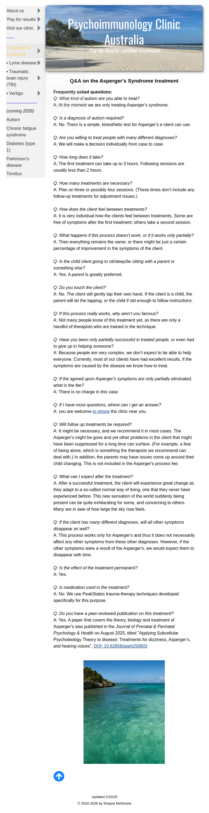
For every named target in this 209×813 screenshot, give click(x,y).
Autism (13, 109)
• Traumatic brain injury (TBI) (17, 71)
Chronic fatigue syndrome (21, 119)
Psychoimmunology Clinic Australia (124, 32)
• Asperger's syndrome (17, 47)
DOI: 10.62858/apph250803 (120, 646)
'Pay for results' (21, 17)
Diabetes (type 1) (20, 133)
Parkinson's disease (17, 146)
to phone (101, 411)
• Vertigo (14, 84)
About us (14, 10)
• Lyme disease (21, 58)
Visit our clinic (19, 25)
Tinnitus (13, 156)
